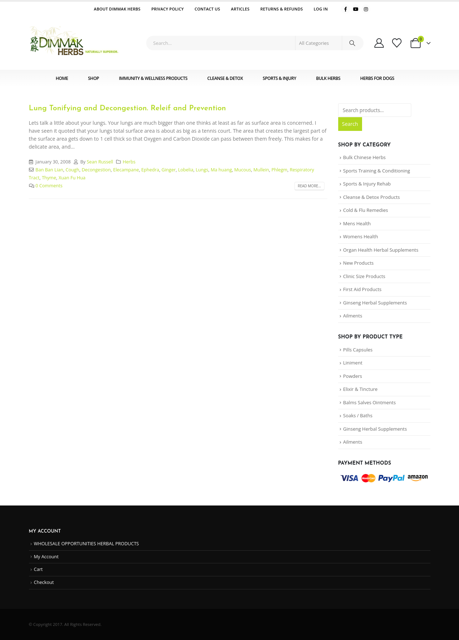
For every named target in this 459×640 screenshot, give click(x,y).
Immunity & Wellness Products (153, 78)
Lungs (202, 170)
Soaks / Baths (358, 415)
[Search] (352, 43)
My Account (46, 557)
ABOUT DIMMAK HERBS (117, 9)
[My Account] (379, 43)
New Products (358, 263)
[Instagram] (366, 9)
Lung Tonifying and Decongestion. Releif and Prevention (127, 108)
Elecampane (126, 170)
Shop (93, 78)
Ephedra (150, 170)
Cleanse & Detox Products (371, 197)
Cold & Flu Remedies (365, 210)
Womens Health (360, 236)
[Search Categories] (318, 43)
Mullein (261, 170)
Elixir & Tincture (360, 389)
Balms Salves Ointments (369, 402)
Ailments (352, 315)
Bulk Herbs (328, 78)
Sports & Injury (279, 78)
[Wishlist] (397, 43)
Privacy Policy (167, 9)
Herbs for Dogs (377, 78)
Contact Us (207, 9)
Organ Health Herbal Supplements (380, 250)
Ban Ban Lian (49, 170)
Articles (240, 9)
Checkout (44, 582)
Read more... (309, 185)
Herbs (129, 162)
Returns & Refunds (281, 9)
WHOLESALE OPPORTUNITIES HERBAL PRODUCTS (86, 544)
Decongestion (96, 170)
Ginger (169, 170)
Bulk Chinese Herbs (364, 157)
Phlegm (279, 170)
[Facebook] (345, 9)
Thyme (49, 178)
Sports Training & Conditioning (376, 170)
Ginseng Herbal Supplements (375, 302)
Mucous (242, 170)
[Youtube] (356, 9)
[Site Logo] (74, 43)
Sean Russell (100, 162)
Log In (321, 9)
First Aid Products (362, 289)
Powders (352, 376)
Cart (38, 569)
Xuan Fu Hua (72, 178)
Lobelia (185, 170)
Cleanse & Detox (225, 78)
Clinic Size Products (364, 276)
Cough (72, 170)
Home (62, 78)
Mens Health (357, 223)
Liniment (352, 362)
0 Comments (49, 186)
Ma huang (221, 170)
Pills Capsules (358, 349)
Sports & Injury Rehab (367, 183)
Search (350, 123)
